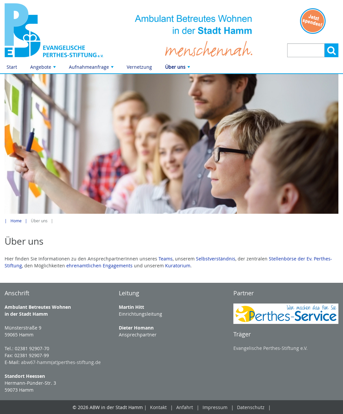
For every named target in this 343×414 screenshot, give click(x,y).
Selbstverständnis (215, 259)
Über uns (178, 68)
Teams (166, 259)
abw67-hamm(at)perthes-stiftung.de (61, 362)
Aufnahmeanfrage (92, 68)
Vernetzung (139, 67)
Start (12, 67)
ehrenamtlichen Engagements (99, 265)
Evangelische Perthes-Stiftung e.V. (270, 348)
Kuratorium (177, 265)
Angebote (43, 68)
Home (16, 221)
